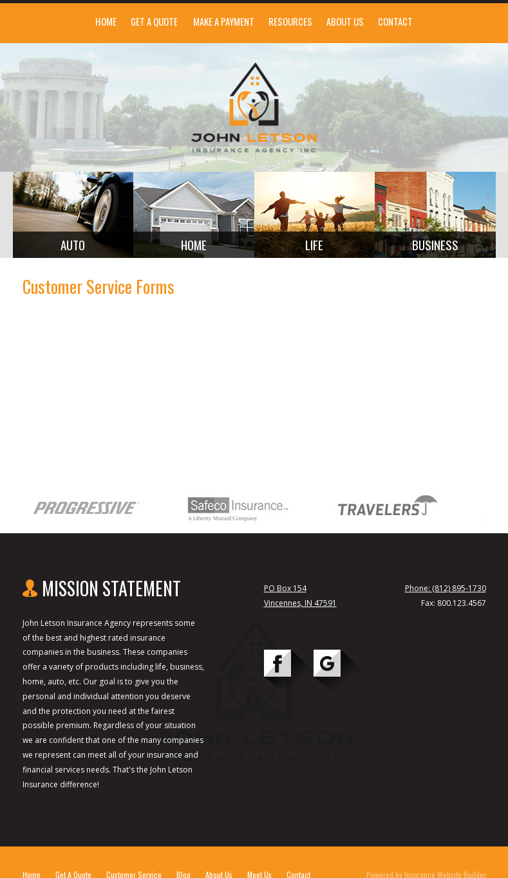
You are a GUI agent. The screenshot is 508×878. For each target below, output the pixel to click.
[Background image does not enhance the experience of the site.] (73, 215)
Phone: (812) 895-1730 (445, 588)
